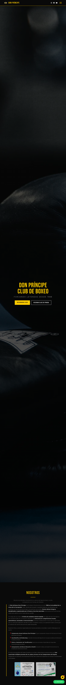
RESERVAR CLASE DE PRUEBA (41, 304)
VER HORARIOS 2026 (22, 304)
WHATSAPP (59, 681)
